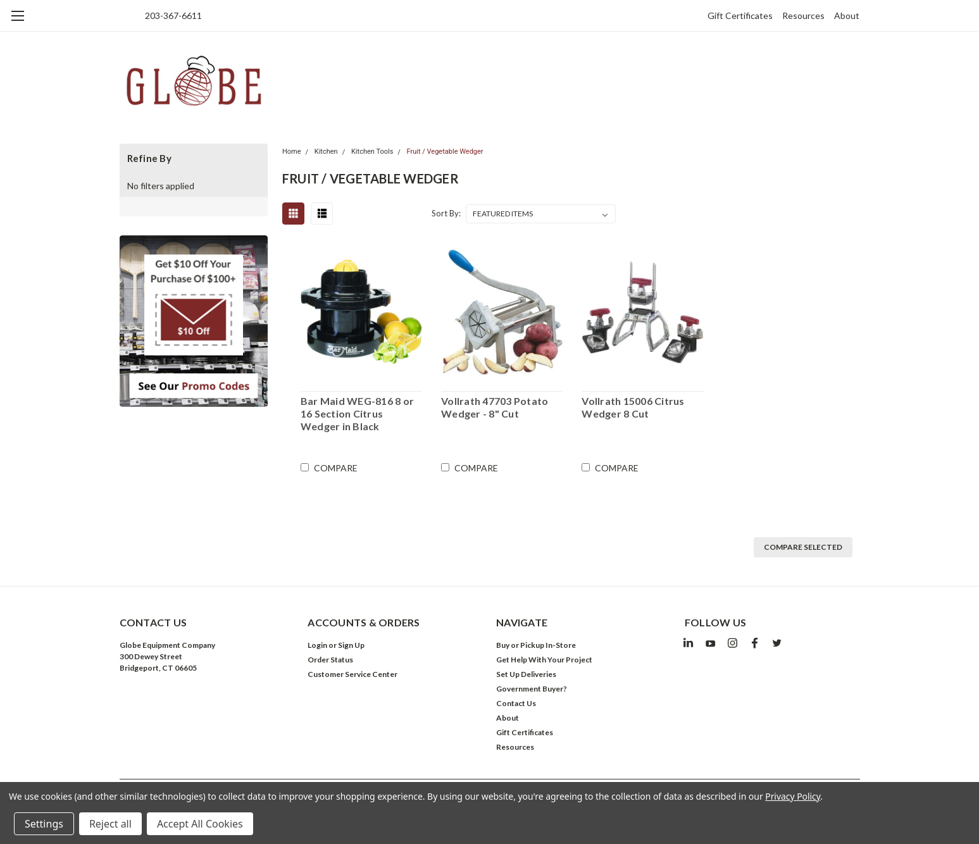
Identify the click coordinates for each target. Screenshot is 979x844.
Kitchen (326, 151)
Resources (803, 15)
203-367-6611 (173, 15)
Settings (44, 824)
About (846, 15)
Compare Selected (803, 547)
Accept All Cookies (200, 824)
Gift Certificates (740, 15)
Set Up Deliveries (526, 674)
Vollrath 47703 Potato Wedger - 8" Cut (494, 407)
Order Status (330, 659)
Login (317, 645)
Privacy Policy (792, 796)
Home (291, 151)
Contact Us (516, 703)
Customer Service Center (352, 674)
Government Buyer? (531, 688)
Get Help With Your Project (544, 659)
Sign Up (351, 645)
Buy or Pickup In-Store (536, 645)
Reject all (110, 824)
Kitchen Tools (372, 151)
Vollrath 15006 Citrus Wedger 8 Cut (633, 407)
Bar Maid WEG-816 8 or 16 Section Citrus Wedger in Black (357, 413)
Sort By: (446, 213)
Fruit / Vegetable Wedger (445, 151)
